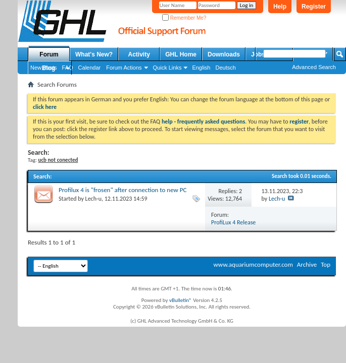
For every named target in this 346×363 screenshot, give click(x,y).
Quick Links (167, 68)
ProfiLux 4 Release (233, 222)
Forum (48, 54)
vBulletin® (180, 300)
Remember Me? (184, 18)
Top (325, 264)
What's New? (94, 54)
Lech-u (93, 198)
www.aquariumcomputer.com (252, 264)
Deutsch (225, 68)
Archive (307, 264)
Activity (139, 54)
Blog (49, 68)
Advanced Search (314, 67)
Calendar (89, 68)
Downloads (224, 54)
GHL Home (180, 54)
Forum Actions (123, 68)
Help (279, 6)
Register (314, 6)
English (201, 68)
